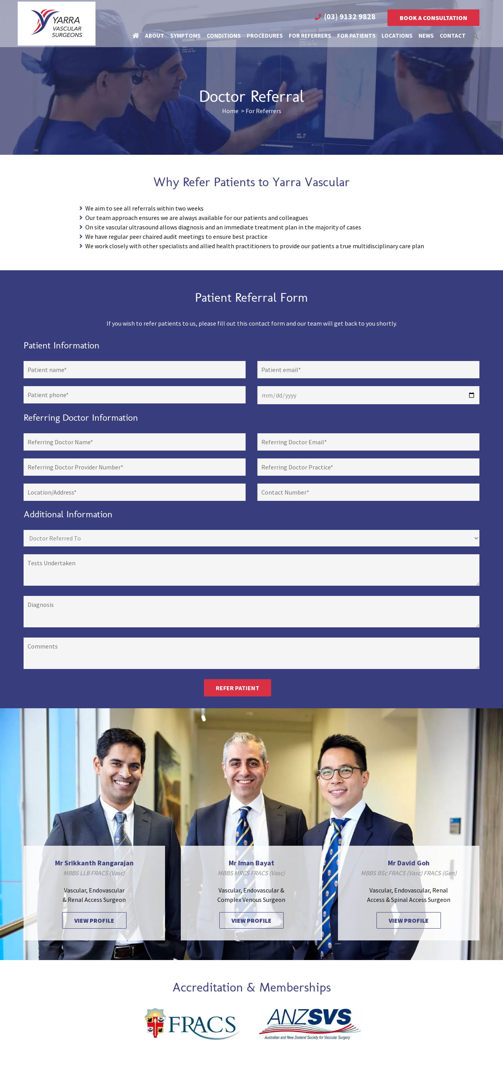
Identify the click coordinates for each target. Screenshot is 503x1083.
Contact (453, 34)
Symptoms (185, 34)
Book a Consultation (433, 16)
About (154, 34)
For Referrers (310, 34)
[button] (475, 34)
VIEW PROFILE (94, 920)
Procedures (265, 34)
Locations (397, 34)
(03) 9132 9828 (350, 15)
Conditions (224, 34)
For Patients (356, 34)
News (426, 34)
